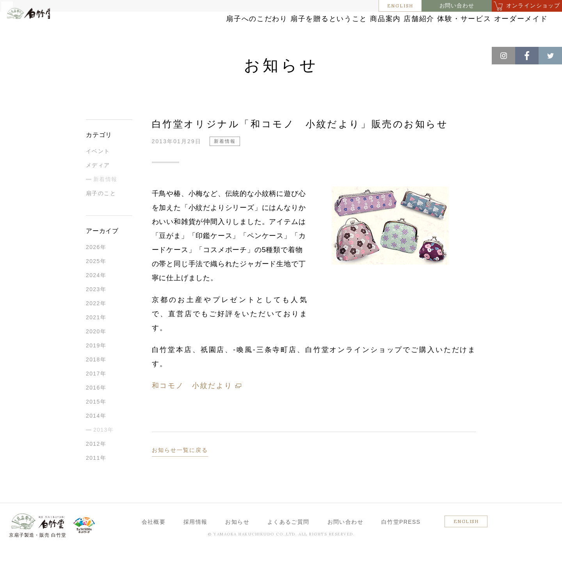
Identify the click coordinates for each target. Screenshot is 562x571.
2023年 (96, 310)
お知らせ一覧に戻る (180, 471)
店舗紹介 (365, 28)
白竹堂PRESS (401, 543)
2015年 (96, 423)
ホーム (19, 54)
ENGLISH (400, 6)
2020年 (96, 352)
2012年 (96, 465)
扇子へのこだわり (153, 28)
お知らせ (47, 54)
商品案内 (312, 28)
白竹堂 (42, 32)
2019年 (96, 366)
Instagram (503, 55)
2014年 (96, 437)
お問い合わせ (456, 6)
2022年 (96, 324)
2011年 (96, 479)
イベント (98, 172)
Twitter (550, 55)
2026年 (96, 268)
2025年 (96, 282)
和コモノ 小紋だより (192, 407)
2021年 (96, 338)
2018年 (96, 380)
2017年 (96, 394)
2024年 (96, 296)
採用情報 (195, 543)
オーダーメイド (501, 28)
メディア (98, 186)
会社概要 (154, 543)
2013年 (103, 451)
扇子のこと (101, 214)
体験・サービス (428, 28)
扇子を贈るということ (239, 28)
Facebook (527, 55)
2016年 (96, 409)
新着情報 (78, 54)
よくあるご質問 (288, 543)
